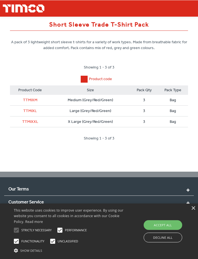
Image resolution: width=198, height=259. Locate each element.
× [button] (193, 208)
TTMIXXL (30, 121)
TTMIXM (30, 100)
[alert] (99, 231)
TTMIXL (30, 110)
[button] (69, 250)
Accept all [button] (163, 225)
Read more (34, 221)
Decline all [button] (162, 237)
